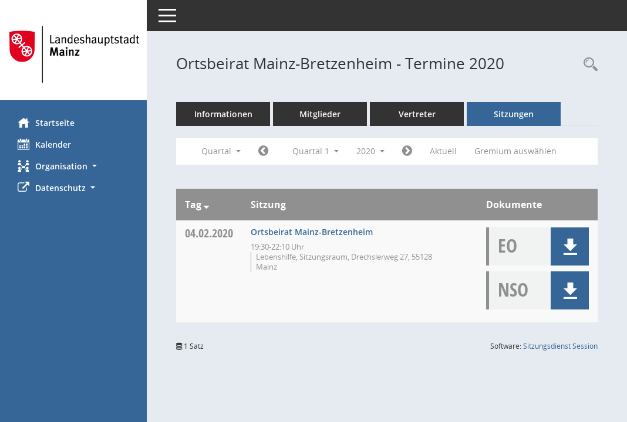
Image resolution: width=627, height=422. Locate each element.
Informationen (223, 114)
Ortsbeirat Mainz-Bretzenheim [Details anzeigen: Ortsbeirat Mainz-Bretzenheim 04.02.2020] (312, 231)
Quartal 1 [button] (315, 150)
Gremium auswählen (515, 150)
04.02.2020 (209, 233)
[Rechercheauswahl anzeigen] (588, 64)
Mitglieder (320, 114)
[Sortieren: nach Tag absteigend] (206, 204)
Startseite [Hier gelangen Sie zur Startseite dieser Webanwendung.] (46, 122)
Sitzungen (514, 114)
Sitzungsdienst (560, 346)
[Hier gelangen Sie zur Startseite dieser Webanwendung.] (73, 55)
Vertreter (417, 114)
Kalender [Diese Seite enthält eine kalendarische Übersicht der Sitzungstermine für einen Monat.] (44, 144)
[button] (73, 166)
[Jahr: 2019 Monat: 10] (263, 151)
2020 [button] (370, 150)
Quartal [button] (221, 150)
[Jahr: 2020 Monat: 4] (407, 151)
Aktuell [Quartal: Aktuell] (443, 150)
